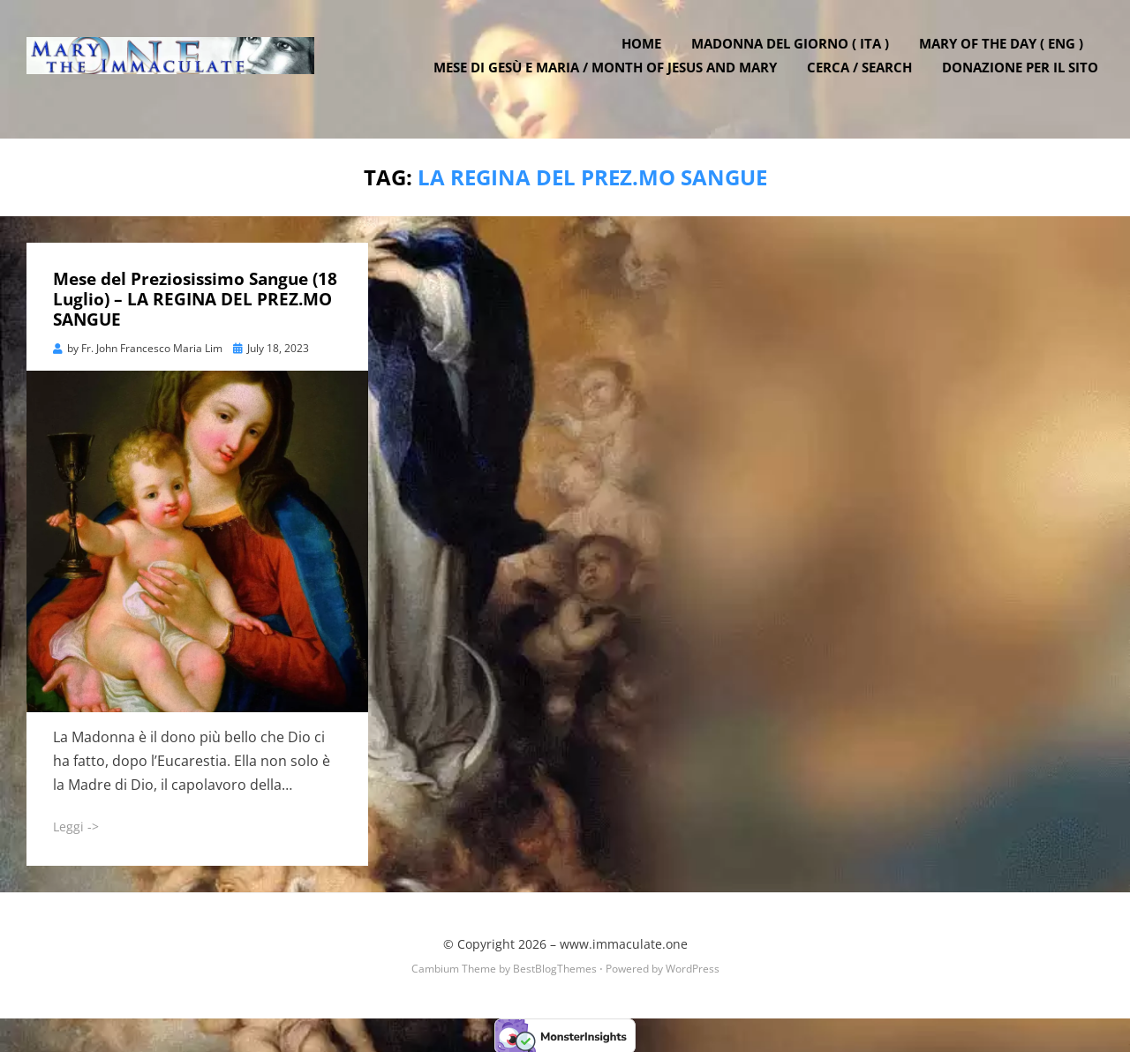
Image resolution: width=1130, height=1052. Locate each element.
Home (647, 55)
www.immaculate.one (624, 942)
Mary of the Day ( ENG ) (1006, 55)
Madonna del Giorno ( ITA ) (795, 55)
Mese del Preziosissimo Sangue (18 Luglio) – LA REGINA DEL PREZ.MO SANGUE (195, 298)
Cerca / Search (864, 79)
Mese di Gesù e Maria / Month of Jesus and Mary (610, 79)
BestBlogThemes (555, 967)
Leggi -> (76, 824)
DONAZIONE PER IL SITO (1025, 79)
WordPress (692, 967)
